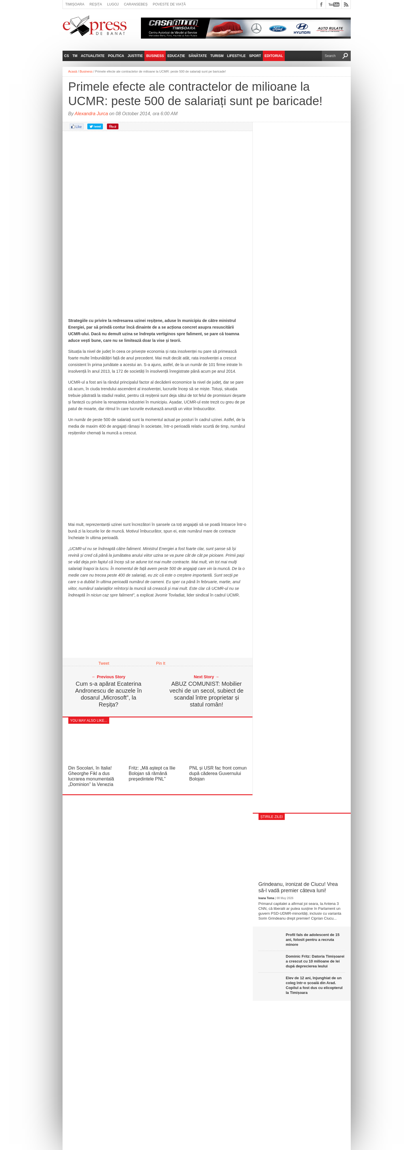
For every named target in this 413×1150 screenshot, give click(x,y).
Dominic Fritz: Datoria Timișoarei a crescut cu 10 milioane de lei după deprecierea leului (315, 961)
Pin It (160, 663)
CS (66, 56)
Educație (176, 56)
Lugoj (113, 4)
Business (155, 56)
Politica (116, 56)
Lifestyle (236, 56)
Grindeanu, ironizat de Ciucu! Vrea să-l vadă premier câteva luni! (298, 887)
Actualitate (93, 56)
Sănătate (197, 56)
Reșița (96, 4)
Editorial (274, 56)
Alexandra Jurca (91, 113)
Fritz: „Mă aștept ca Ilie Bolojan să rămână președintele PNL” (152, 773)
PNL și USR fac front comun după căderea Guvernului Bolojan (218, 773)
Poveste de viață (169, 4)
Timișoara (74, 4)
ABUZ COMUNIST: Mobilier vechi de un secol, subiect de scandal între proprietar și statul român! (206, 694)
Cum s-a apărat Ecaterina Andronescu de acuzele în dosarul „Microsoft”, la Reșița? (108, 694)
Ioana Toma (266, 898)
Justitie (135, 56)
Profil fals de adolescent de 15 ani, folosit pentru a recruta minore (313, 940)
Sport (255, 56)
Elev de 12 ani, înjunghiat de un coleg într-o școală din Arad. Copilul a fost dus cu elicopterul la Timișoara (314, 985)
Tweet (104, 663)
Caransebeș (136, 4)
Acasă (72, 71)
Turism (217, 56)
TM (74, 56)
